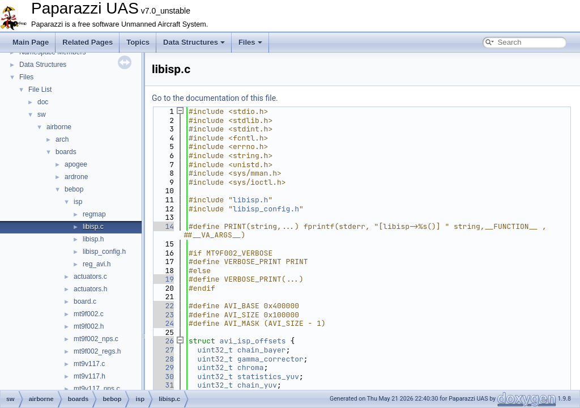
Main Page (30, 42)
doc (42, 102)
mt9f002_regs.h (97, 351)
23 (163, 315)
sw (41, 114)
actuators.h (90, 289)
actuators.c (90, 276)
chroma (250, 367)
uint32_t (215, 350)
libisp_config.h (104, 252)
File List (40, 90)
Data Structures (194, 42)
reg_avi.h (96, 264)
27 (163, 350)
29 (163, 367)
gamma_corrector (270, 359)
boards (66, 152)
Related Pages (87, 42)
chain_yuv (257, 385)
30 (163, 376)
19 (163, 279)
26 (163, 341)
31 (163, 385)
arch (62, 139)
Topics (138, 42)
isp (78, 202)
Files (250, 42)
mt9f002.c (89, 314)
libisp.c (93, 227)
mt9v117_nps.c (97, 389)
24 (163, 323)
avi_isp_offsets (253, 341)
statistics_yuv (268, 376)
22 (163, 306)
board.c (85, 301)
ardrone (76, 177)
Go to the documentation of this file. (215, 98)
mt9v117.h (89, 376)
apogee (76, 164)
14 (163, 226)
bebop (74, 189)
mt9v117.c (89, 364)
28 (163, 359)
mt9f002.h (89, 326)
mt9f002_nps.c (96, 339)
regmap (94, 214)
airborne (58, 127)
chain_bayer (261, 350)
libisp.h (93, 239)
